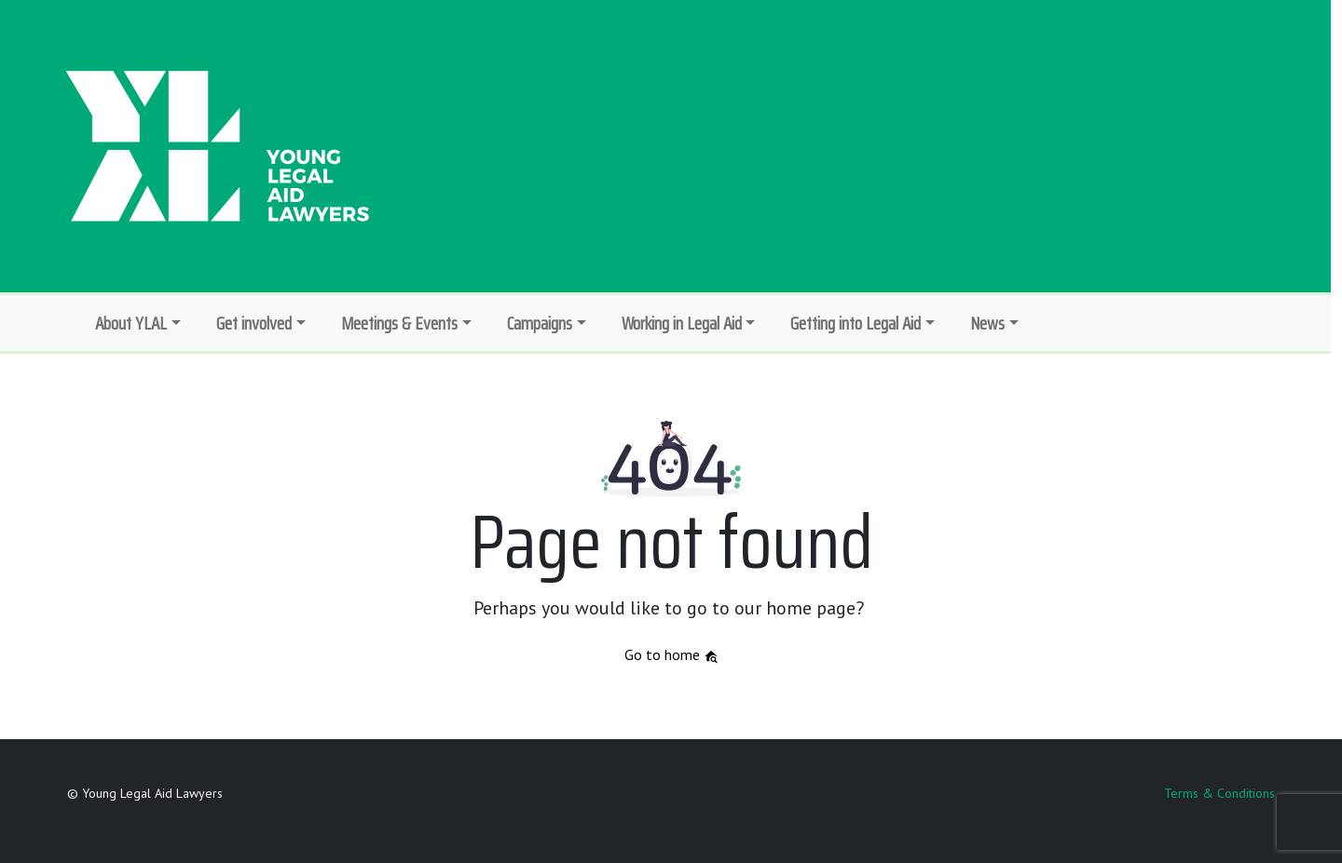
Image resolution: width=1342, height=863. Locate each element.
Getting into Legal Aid (855, 323)
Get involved (254, 323)
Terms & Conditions (1219, 793)
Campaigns (539, 323)
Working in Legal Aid (682, 323)
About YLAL (131, 323)
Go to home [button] (671, 654)
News (987, 323)
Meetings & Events (399, 323)
